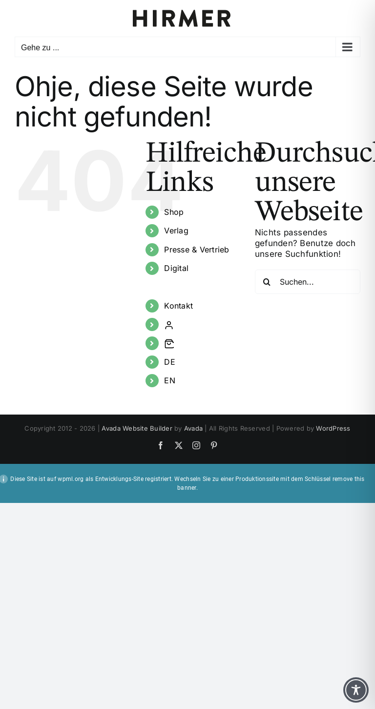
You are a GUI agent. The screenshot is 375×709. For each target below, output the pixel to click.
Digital (176, 268)
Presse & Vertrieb (196, 249)
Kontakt (178, 306)
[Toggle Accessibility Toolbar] (356, 690)
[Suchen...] (307, 282)
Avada (193, 428)
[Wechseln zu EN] (202, 380)
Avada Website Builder (137, 428)
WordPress (333, 428)
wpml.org (70, 479)
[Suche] (267, 282)
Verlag (176, 230)
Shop (174, 212)
